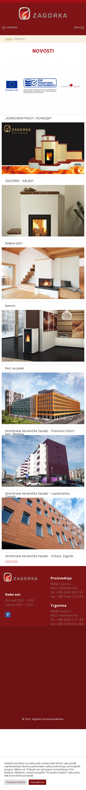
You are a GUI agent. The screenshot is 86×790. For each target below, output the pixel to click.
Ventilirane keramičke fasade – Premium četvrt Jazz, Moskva (40, 432)
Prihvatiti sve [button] (37, 782)
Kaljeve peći (13, 243)
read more (11, 561)
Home (8, 39)
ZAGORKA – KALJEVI (19, 181)
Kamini (10, 306)
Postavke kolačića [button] (15, 782)
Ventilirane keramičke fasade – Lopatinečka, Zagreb (37, 495)
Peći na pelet (14, 368)
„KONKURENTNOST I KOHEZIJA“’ (28, 118)
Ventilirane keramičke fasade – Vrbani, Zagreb (39, 556)
